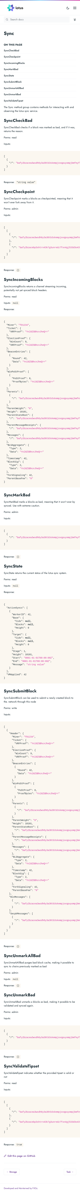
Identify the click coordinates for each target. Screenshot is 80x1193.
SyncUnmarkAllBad (14, 88)
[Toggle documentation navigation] (74, 20)
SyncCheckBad (11, 50)
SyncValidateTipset (13, 100)
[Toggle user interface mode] (67, 8)
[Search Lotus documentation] (37, 20)
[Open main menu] (74, 8)
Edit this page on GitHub (19, 1156)
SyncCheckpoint (12, 56)
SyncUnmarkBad (12, 94)
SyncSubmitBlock (13, 82)
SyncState (9, 75)
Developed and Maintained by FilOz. (21, 1188)
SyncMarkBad (11, 69)
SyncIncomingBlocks (14, 63)
